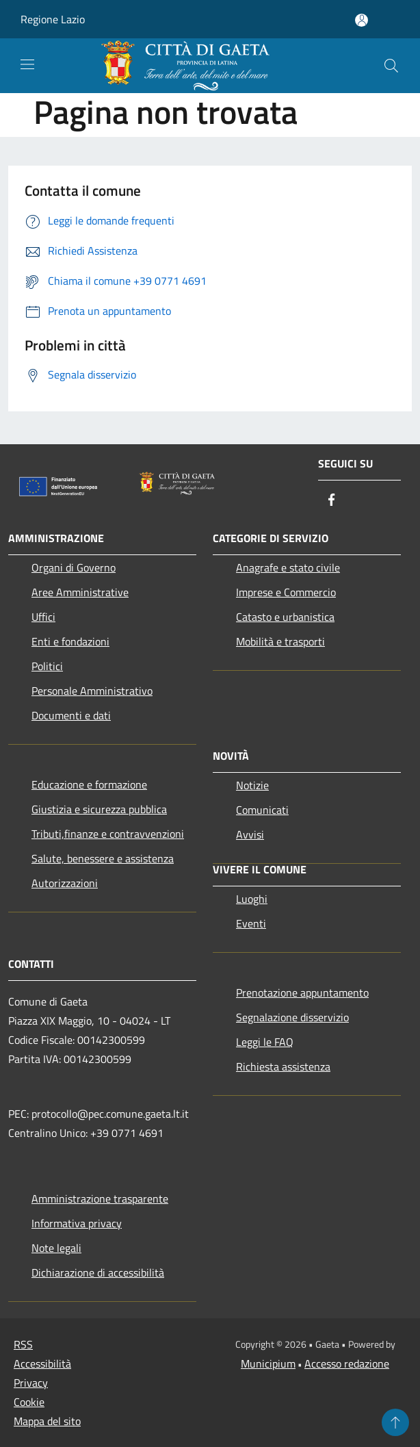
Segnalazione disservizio (292, 1017)
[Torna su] (395, 1422)
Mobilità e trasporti (280, 641)
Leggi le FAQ (264, 1042)
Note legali (56, 1248)
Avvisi (250, 834)
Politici (47, 666)
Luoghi (251, 899)
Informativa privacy (76, 1223)
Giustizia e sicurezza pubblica (99, 809)
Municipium (268, 1363)
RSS (23, 1344)
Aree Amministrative (80, 592)
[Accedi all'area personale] (361, 20)
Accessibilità (42, 1363)
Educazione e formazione (89, 784)
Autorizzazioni (64, 883)
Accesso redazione (346, 1363)
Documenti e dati (71, 715)
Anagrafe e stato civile (288, 567)
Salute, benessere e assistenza (102, 858)
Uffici (43, 617)
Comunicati (262, 810)
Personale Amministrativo (92, 690)
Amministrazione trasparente (99, 1198)
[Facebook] (331, 500)
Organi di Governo (73, 567)
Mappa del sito (47, 1421)
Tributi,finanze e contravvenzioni (107, 833)
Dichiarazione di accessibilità (97, 1272)
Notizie (252, 785)
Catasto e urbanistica (285, 617)
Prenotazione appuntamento (302, 992)
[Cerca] (391, 65)
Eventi (251, 923)
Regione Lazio (53, 19)
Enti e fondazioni (70, 641)
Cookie (29, 1402)
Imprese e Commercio (286, 592)
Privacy (31, 1382)
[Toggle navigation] (27, 64)
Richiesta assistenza (283, 1066)
